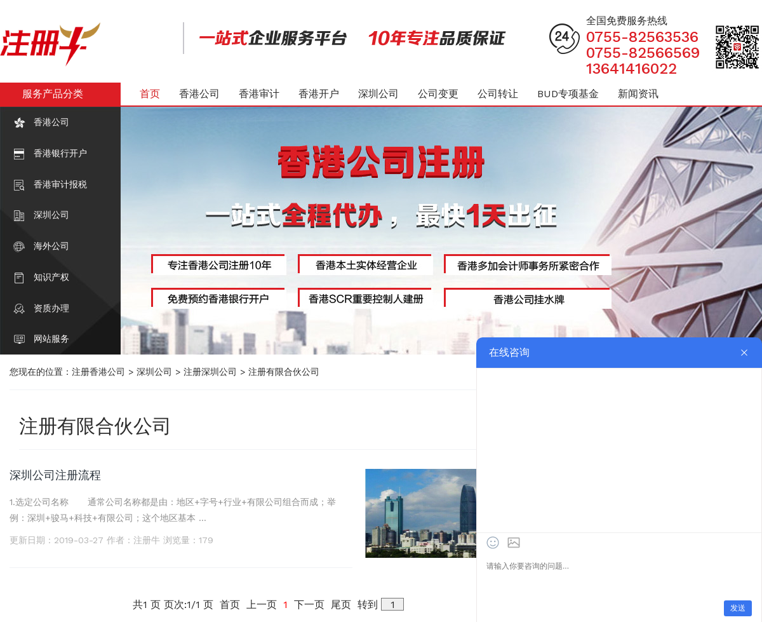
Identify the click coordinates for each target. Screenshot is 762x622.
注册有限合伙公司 (283, 372)
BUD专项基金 (568, 94)
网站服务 (51, 339)
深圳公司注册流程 (55, 475)
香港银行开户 (60, 153)
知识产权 (51, 277)
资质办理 (51, 308)
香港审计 (259, 94)
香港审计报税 (60, 184)
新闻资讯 (638, 94)
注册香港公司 (98, 372)
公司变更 (438, 94)
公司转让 (498, 94)
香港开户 (318, 94)
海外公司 (51, 246)
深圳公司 (51, 215)
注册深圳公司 (210, 372)
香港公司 (51, 122)
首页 (150, 94)
